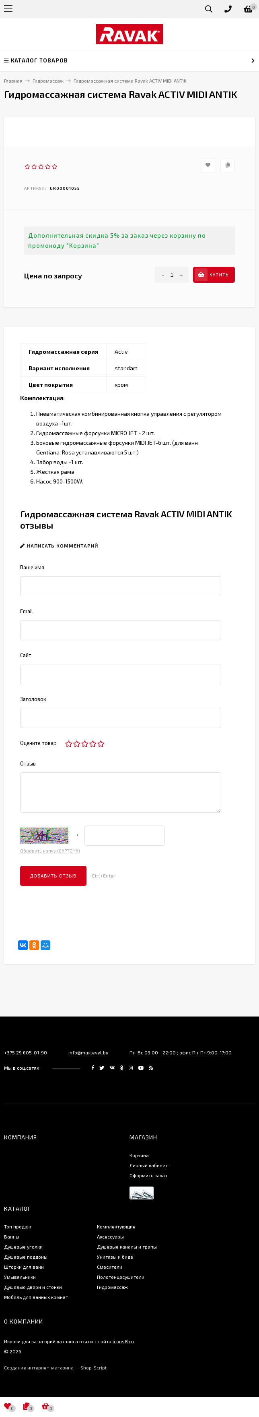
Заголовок (33, 699)
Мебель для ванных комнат (36, 1297)
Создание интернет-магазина (39, 1367)
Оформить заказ (148, 1175)
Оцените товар (38, 743)
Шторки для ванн (24, 1267)
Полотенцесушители (120, 1277)
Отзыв (28, 763)
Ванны (11, 1236)
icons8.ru (123, 1341)
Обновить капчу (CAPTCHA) (50, 850)
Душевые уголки (23, 1246)
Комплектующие (116, 1226)
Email (26, 611)
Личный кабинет (149, 1165)
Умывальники (20, 1277)
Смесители (109, 1267)
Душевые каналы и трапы (127, 1246)
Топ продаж (17, 1226)
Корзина (139, 1155)
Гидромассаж (112, 1287)
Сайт (25, 655)
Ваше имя (32, 567)
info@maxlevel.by (88, 1052)
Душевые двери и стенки (33, 1287)
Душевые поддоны (25, 1256)
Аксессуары (110, 1236)
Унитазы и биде (115, 1256)
